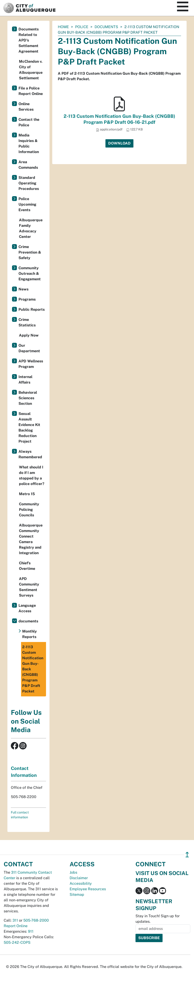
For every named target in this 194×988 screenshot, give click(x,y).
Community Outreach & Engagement (29, 273)
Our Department (29, 348)
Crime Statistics (27, 322)
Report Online (16, 926)
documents (106, 27)
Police (81, 27)
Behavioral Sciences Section (27, 398)
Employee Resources (88, 889)
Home (63, 27)
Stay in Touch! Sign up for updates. (157, 919)
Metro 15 (27, 494)
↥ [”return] (187, 854)
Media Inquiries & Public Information (28, 143)
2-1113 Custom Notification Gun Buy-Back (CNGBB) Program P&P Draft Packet (32, 669)
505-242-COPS (17, 942)
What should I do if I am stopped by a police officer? (31, 475)
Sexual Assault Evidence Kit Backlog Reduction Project (29, 427)
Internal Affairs (25, 380)
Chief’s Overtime (27, 566)
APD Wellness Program (30, 364)
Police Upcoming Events (27, 204)
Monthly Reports (29, 634)
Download (119, 143)
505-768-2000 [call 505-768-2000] (36, 920)
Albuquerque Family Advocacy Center (31, 228)
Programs (27, 299)
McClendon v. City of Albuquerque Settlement (31, 69)
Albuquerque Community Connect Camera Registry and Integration (31, 539)
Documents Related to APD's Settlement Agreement (28, 40)
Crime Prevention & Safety (29, 252)
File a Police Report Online (30, 91)
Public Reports (31, 309)
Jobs (73, 872)
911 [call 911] (31, 931)
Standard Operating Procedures (28, 183)
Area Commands (28, 165)
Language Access (27, 608)
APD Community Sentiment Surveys (29, 587)
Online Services (26, 107)
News (23, 289)
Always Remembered (30, 454)
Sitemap (77, 894)
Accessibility (81, 883)
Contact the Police (28, 122)
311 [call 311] (15, 920)
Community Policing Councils (29, 509)
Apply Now (29, 335)
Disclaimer (79, 878)
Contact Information (24, 772)
